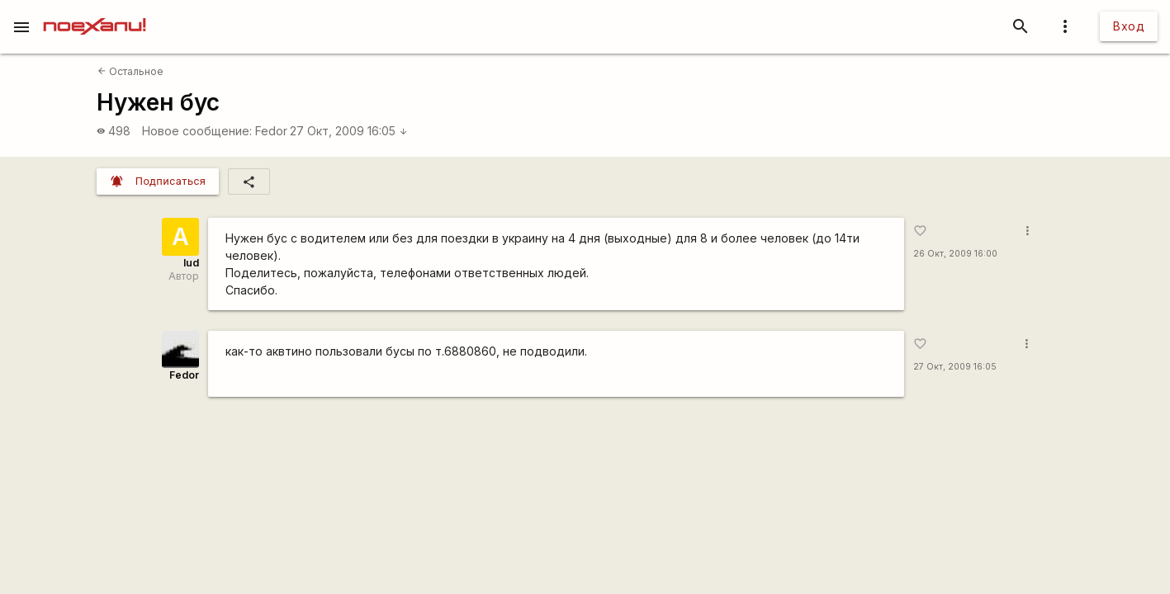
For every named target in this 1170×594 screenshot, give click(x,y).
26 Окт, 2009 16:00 (955, 253)
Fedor (271, 131)
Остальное (130, 71)
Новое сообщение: (197, 131)
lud (191, 263)
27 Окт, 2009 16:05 (349, 131)
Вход (1128, 26)
